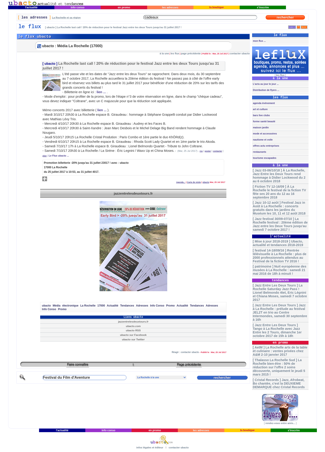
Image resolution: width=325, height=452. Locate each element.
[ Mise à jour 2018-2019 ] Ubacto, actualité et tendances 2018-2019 (278, 243)
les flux (175, 53)
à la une (164, 53)
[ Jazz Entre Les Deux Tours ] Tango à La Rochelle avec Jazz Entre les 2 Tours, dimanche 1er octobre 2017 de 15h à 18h (277, 330)
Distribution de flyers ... (265, 90)
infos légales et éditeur (149, 447)
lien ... (101, 92)
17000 (101, 305)
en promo (124, 7)
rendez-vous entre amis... (280, 423)
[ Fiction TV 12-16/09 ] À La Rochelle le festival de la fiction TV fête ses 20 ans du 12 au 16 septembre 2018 (279, 192)
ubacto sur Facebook (133, 334)
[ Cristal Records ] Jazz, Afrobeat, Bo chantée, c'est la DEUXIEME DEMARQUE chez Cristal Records (279, 383)
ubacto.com (133, 326)
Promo (170, 305)
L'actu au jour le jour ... (265, 84)
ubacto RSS (133, 330)
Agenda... (180, 182)
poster (208, 151)
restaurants (259, 151)
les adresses (170, 7)
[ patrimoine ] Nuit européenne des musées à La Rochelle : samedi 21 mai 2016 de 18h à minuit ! (279, 270)
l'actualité (31, 7)
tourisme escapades (264, 158)
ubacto (49, 63)
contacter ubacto (240, 53)
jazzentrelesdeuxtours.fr (133, 193)
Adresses (142, 305)
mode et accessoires (264, 133)
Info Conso (157, 305)
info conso (77, 7)
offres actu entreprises (265, 145)
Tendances (127, 305)
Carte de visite (194, 182)
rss (201, 151)
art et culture (259, 109)
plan (44, 156)
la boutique (217, 7)
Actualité (112, 305)
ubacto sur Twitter (133, 339)
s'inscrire (263, 7)
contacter (217, 151)
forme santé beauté (263, 121)
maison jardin (260, 127)
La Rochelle (87, 305)
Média (56, 305)
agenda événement (263, 103)
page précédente (191, 53)
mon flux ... (259, 40)
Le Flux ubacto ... (59, 155)
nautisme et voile (262, 139)
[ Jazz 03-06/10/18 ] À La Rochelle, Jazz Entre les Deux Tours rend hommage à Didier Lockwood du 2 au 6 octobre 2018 (279, 175)
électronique (70, 305)
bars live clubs (261, 115)
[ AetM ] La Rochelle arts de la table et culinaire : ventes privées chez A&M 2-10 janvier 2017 (280, 351)
